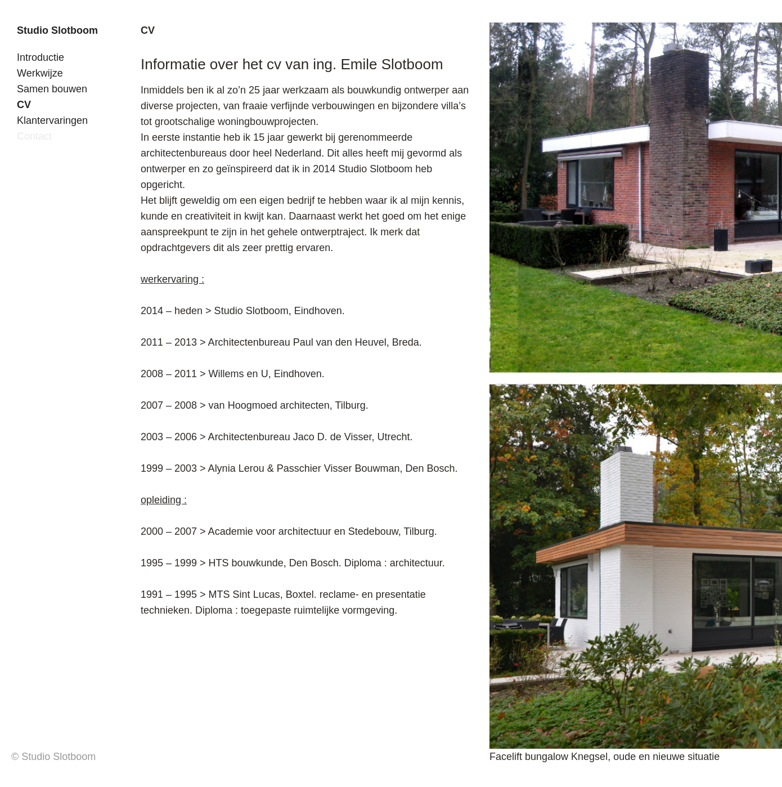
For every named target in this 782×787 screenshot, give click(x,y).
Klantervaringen (52, 120)
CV (24, 104)
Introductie (40, 57)
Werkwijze (40, 73)
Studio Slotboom (57, 30)
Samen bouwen (52, 89)
